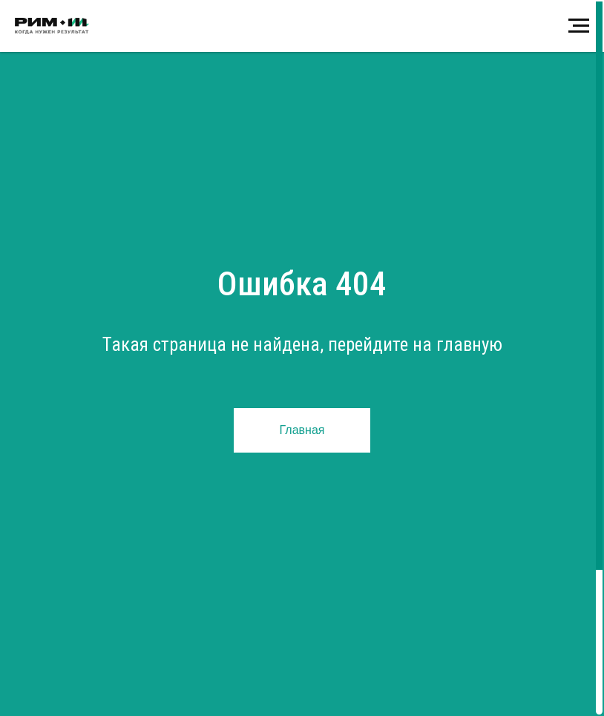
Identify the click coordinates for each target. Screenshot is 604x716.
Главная (302, 430)
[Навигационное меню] (578, 26)
